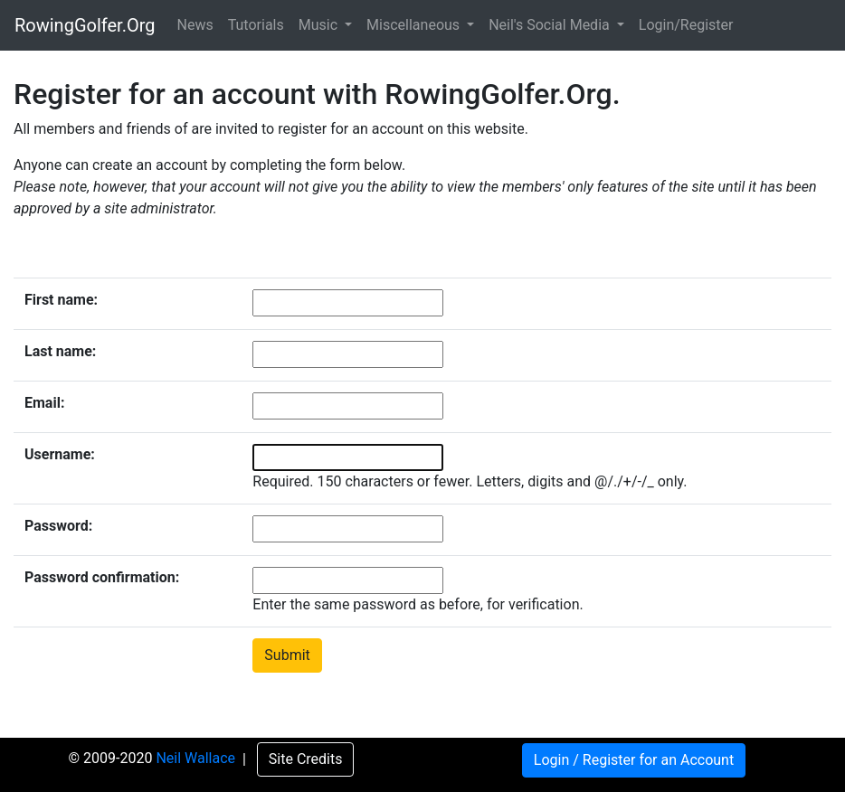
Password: (58, 525)
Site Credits (306, 759)
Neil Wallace (197, 759)
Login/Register (686, 24)
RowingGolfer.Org (85, 25)
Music (320, 24)
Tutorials (256, 24)
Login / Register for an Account (634, 759)
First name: (61, 299)
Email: (44, 402)
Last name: (60, 351)
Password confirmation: (101, 577)
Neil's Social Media (551, 24)
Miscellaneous (414, 24)
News (195, 24)
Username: (59, 454)
